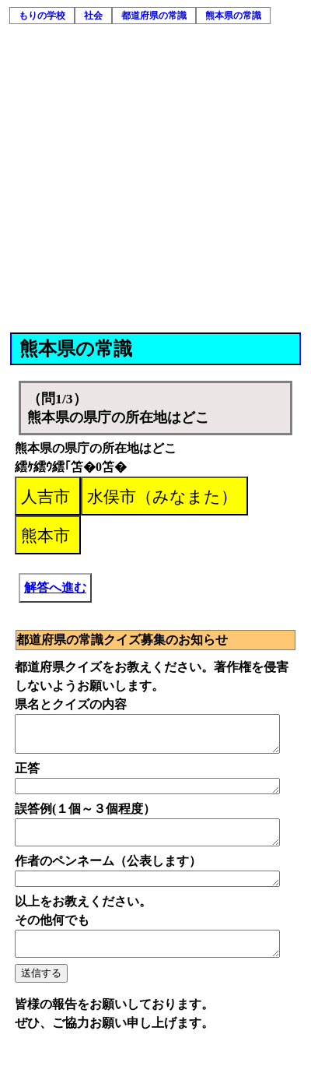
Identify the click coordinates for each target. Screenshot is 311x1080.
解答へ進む (55, 587)
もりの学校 (42, 15)
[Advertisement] (146, 179)
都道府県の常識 (154, 15)
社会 (93, 15)
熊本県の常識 (233, 15)
